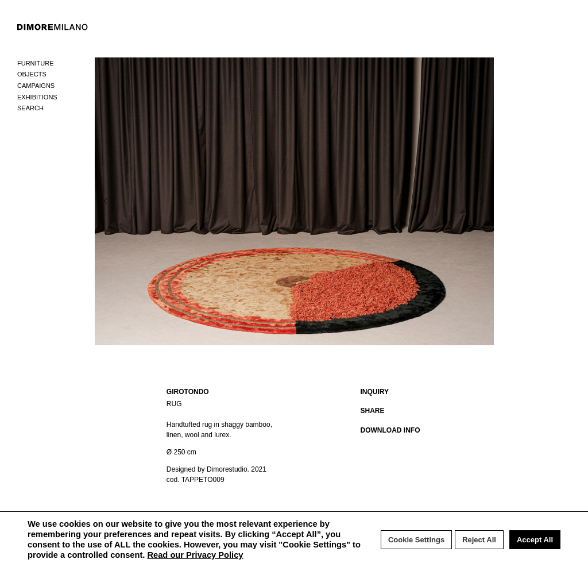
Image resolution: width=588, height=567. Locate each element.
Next (456, 201)
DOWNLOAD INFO (390, 430)
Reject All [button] (479, 539)
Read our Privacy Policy (195, 555)
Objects (32, 74)
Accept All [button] (535, 539)
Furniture (35, 63)
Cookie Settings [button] (416, 539)
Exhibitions (37, 97)
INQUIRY (375, 392)
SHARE (373, 411)
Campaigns (36, 85)
